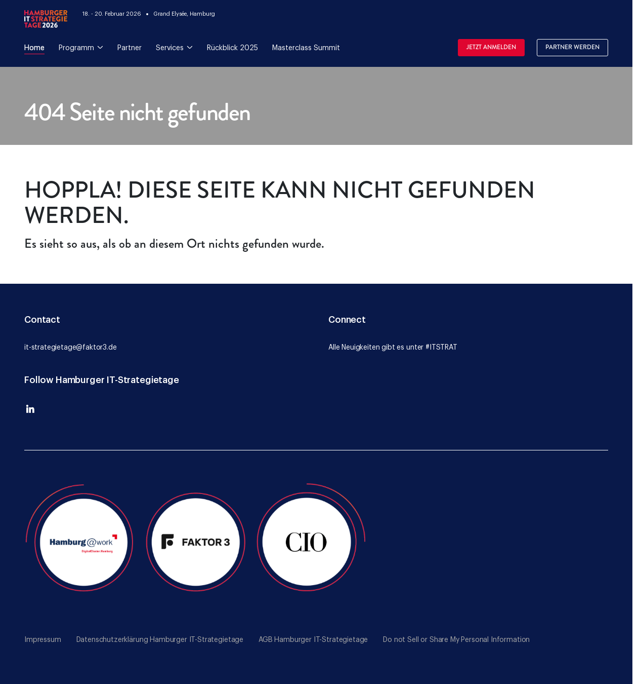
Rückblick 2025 (232, 48)
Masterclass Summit (306, 48)
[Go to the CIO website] (310, 540)
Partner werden (572, 47)
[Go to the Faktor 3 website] (196, 540)
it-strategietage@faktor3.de (70, 347)
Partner (129, 48)
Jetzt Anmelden (491, 47)
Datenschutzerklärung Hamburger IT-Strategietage (159, 639)
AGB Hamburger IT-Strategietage (313, 639)
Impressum (42, 639)
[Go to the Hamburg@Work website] (81, 540)
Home (34, 48)
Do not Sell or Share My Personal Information (456, 639)
